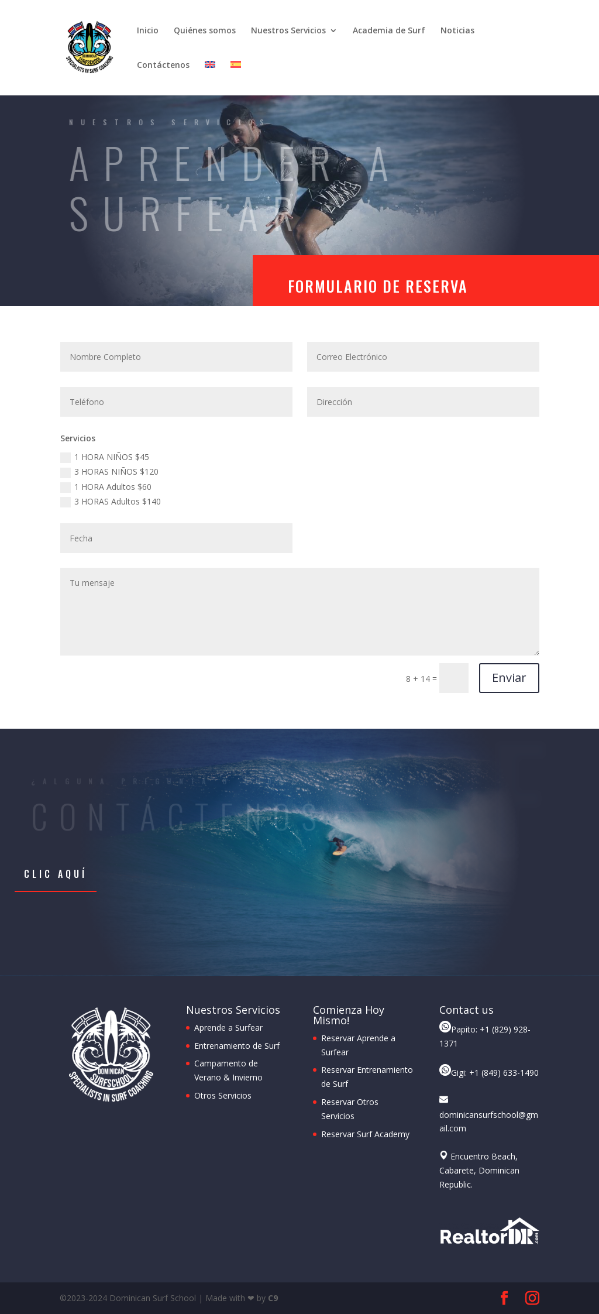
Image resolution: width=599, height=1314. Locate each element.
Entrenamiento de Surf (237, 1045)
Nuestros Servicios (288, 31)
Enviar (509, 677)
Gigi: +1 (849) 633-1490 (489, 1072)
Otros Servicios (223, 1095)
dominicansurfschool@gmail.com (488, 1114)
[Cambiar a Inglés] (210, 78)
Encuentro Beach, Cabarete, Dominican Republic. (479, 1170)
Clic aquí (55, 874)
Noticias (457, 31)
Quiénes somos (205, 31)
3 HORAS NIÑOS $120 (109, 472)
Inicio (148, 31)
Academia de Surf (389, 31)
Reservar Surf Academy (365, 1134)
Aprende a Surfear (228, 1027)
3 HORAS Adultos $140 (110, 501)
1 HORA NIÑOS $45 (104, 457)
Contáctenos (163, 65)
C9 (273, 1297)
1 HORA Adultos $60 (106, 487)
